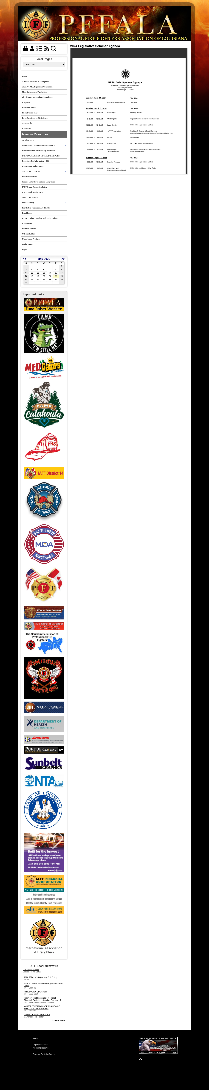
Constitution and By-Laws (32, 166)
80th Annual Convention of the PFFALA (38, 145)
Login (24, 249)
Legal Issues (27, 213)
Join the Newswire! (31, 970)
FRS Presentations (29, 177)
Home (24, 76)
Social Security (28, 203)
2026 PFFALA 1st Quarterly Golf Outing (40, 977)
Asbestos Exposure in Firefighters (35, 82)
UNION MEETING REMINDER (37, 1015)
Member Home (28, 140)
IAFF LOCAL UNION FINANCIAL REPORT (41, 156)
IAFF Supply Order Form (32, 192)
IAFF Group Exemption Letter (34, 187)
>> (63, 258)
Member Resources (35, 134)
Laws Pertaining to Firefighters (35, 118)
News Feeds (27, 123)
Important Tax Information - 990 (35, 161)
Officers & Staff (28, 234)
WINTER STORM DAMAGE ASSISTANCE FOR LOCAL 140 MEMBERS (42, 1007)
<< (24, 258)
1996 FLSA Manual (30, 197)
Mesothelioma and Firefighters (34, 92)
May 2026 (43, 258)
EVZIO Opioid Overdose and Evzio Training (40, 218)
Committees (27, 223)
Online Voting (27, 244)
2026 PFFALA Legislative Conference (37, 87)
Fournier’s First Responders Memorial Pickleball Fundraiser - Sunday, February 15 (42, 999)
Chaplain (26, 102)
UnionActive (49, 1054)
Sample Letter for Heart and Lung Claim (38, 182)
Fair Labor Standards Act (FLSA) (36, 208)
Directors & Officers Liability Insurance (38, 151)
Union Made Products (31, 239)
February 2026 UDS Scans (35, 992)
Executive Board (29, 108)
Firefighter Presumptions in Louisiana (37, 97)
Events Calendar (29, 229)
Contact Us (26, 128)
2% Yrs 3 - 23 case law (31, 171)
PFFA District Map (30, 113)
